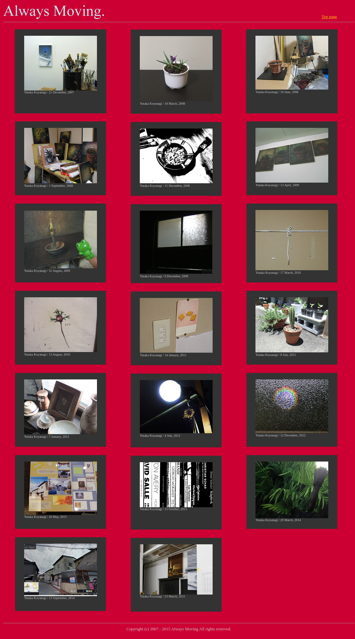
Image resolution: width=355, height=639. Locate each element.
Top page (329, 16)
